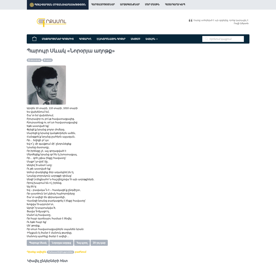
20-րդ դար (99, 242)
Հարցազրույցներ (103, 4)
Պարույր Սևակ (38, 242)
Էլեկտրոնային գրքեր (111, 39)
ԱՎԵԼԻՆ (152, 39)
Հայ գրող (81, 242)
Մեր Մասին (152, 4)
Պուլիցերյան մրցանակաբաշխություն (58, 5)
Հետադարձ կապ (175, 4)
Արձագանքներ (130, 4)
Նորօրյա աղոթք (61, 242)
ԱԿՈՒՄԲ (135, 39)
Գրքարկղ (85, 39)
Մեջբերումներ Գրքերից (58, 39)
